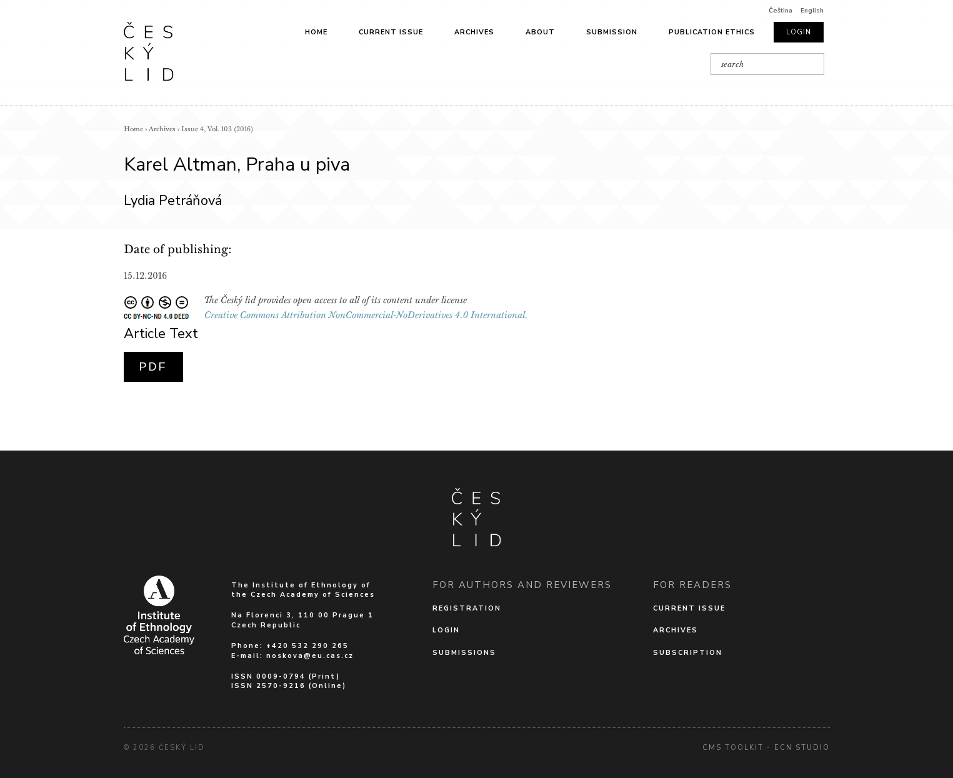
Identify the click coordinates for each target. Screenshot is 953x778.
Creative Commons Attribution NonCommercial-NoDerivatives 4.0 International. (366, 315)
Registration (466, 608)
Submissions (464, 652)
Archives (474, 32)
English (812, 10)
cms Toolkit (733, 747)
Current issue (391, 32)
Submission (611, 32)
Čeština (780, 10)
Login (798, 32)
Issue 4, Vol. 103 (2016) (217, 129)
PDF (153, 367)
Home (316, 32)
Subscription (687, 652)
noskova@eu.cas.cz (310, 656)
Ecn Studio (802, 747)
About (540, 32)
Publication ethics (712, 32)
